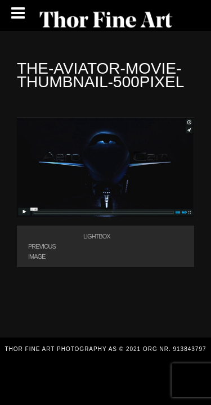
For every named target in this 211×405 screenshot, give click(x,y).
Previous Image (42, 251)
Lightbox (96, 236)
